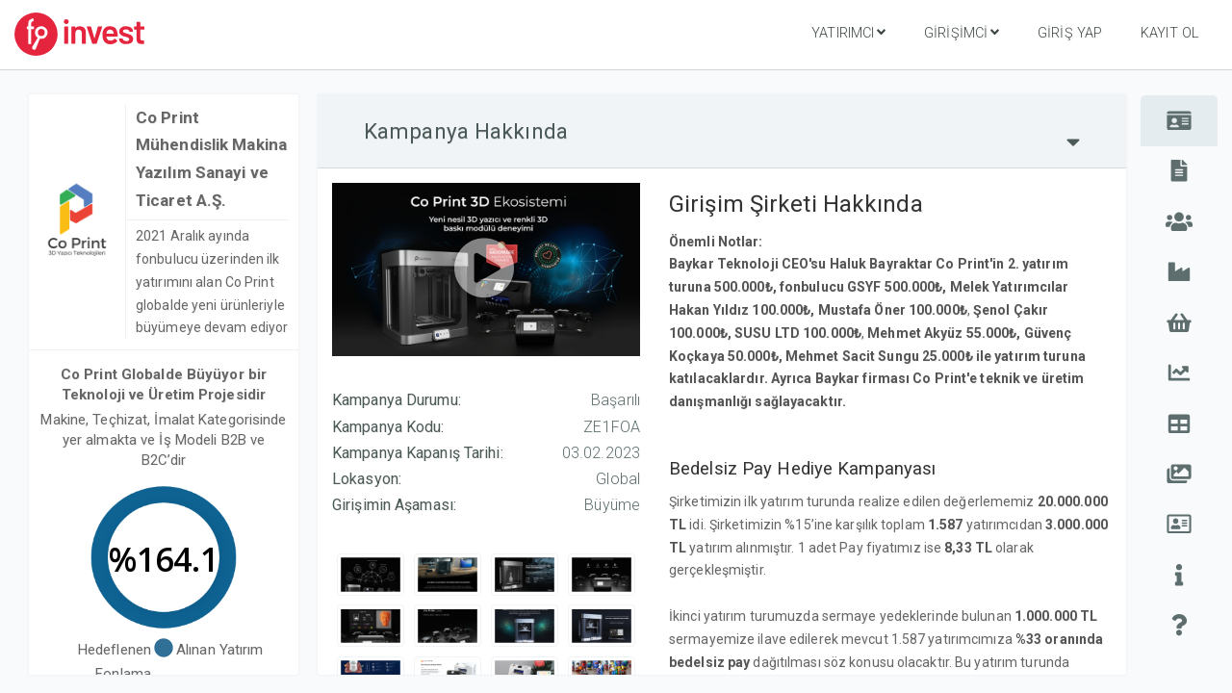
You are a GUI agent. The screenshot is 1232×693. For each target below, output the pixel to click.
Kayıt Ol (1169, 33)
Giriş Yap (1070, 33)
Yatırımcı (848, 32)
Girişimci (961, 32)
